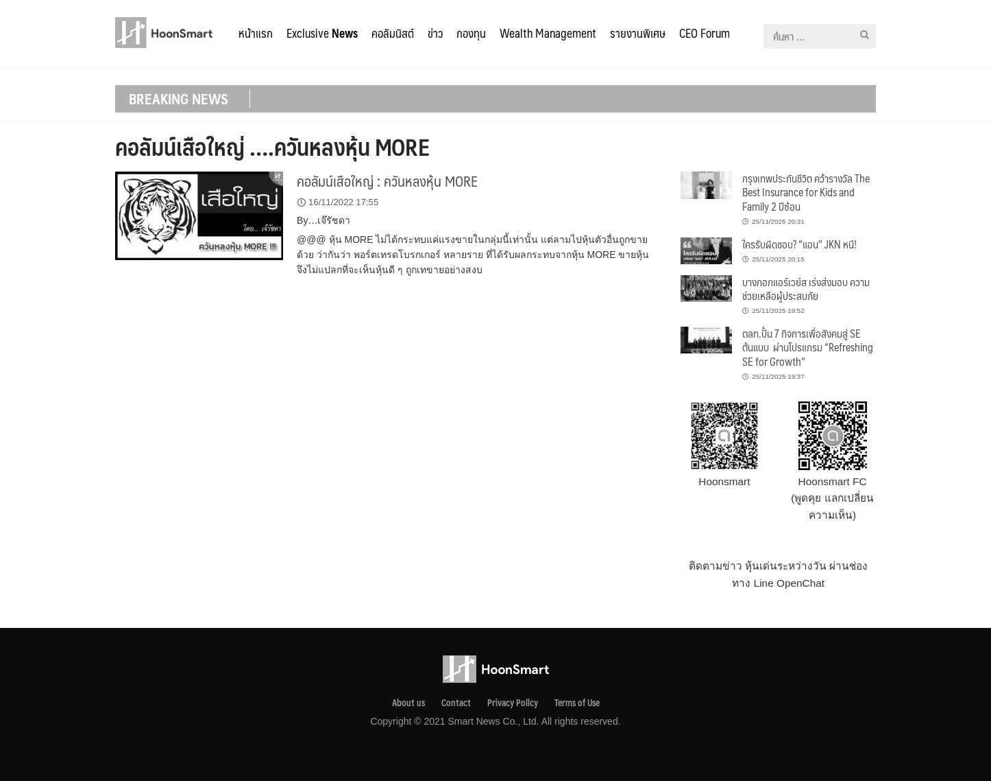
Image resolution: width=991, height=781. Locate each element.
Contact (456, 702)
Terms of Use (577, 702)
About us (408, 702)
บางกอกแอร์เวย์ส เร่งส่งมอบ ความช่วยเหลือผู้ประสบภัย (806, 288)
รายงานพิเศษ (637, 33)
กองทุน (471, 33)
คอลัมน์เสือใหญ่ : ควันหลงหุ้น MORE (387, 181)
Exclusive (322, 33)
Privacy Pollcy (512, 702)
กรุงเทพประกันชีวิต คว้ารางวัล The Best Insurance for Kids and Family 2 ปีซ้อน (806, 192)
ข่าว (435, 33)
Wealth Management (548, 33)
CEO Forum (704, 33)
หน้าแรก (255, 33)
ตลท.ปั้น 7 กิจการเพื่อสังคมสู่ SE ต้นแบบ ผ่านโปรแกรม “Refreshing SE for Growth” (807, 347)
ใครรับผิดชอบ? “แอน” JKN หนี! (799, 244)
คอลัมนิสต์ (392, 33)
